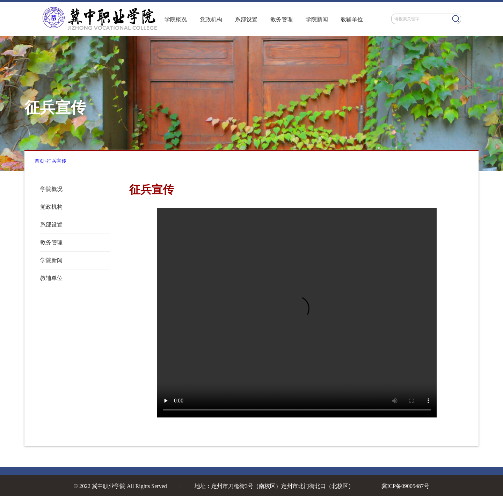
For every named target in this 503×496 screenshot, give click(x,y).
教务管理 (281, 19)
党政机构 (211, 19)
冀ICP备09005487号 (405, 486)
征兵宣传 (56, 161)
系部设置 (246, 19)
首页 (39, 161)
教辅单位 (352, 19)
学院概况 (176, 19)
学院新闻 (317, 19)
